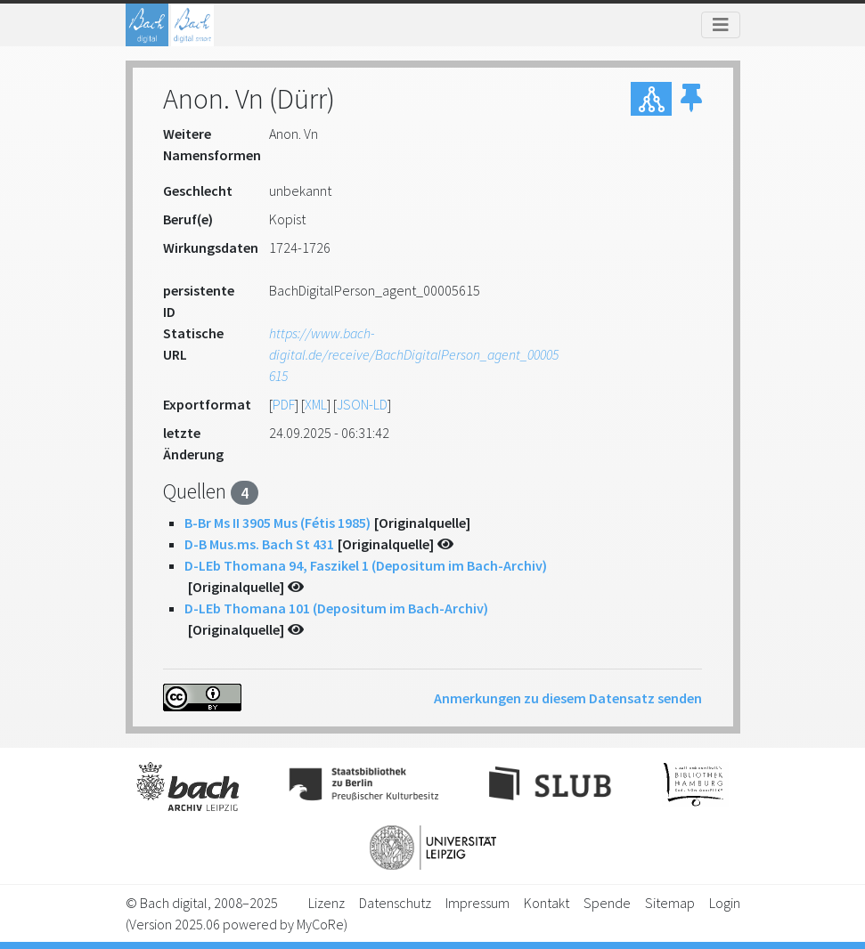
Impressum (477, 903)
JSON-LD (362, 404)
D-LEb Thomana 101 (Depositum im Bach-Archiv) (336, 608)
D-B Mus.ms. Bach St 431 (259, 544)
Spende (607, 903)
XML (316, 404)
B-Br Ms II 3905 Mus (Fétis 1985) (277, 522)
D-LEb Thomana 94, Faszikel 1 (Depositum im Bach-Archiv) (365, 565)
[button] (691, 99)
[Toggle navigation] (720, 25)
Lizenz (326, 903)
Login (724, 903)
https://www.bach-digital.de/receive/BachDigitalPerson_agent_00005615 (414, 354)
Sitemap (670, 903)
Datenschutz (395, 903)
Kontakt (546, 903)
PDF (284, 404)
